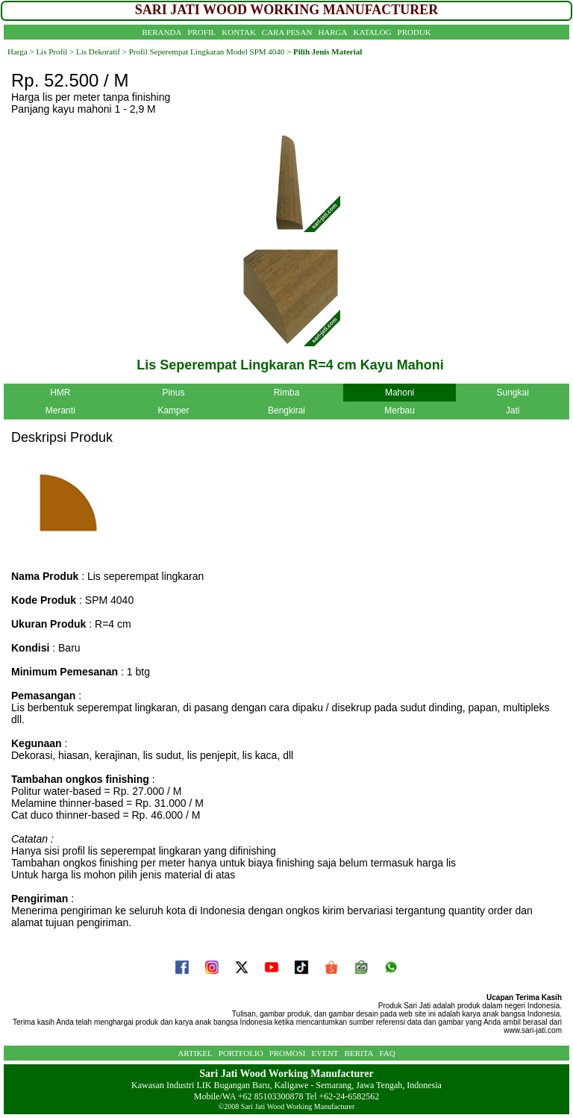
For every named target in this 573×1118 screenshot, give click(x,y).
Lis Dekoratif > (100, 51)
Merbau (399, 410)
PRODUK (414, 32)
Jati (513, 410)
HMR (60, 392)
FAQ (387, 1053)
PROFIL (201, 32)
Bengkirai (286, 410)
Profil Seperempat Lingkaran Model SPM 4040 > (210, 51)
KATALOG (373, 32)
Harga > (20, 51)
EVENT (325, 1053)
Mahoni (399, 392)
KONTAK (239, 32)
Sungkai (512, 392)
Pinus (173, 392)
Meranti (60, 410)
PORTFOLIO (241, 1053)
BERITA (359, 1053)
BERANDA (161, 32)
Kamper (173, 410)
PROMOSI (287, 1053)
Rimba (287, 392)
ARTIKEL (195, 1053)
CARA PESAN (287, 32)
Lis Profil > (55, 51)
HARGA (332, 32)
